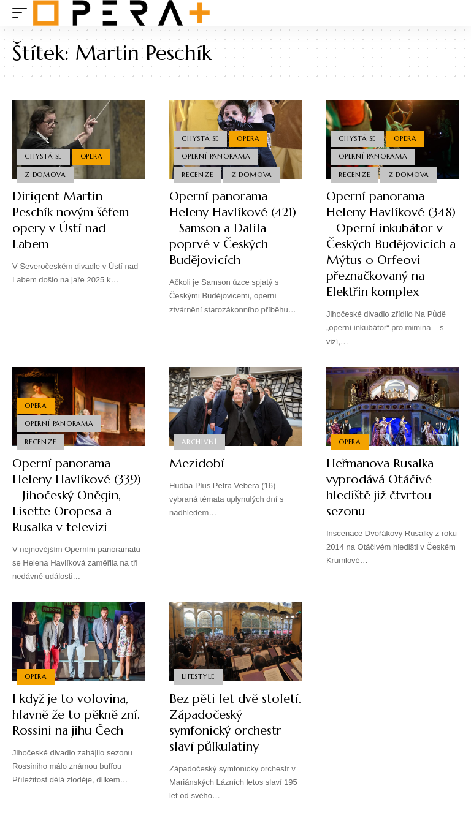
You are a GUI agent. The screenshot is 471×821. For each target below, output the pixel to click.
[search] (449, 13)
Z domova (45, 174)
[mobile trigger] (22, 13)
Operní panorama (216, 156)
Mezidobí (196, 463)
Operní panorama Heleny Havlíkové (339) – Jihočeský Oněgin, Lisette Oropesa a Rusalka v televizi (76, 495)
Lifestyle (198, 676)
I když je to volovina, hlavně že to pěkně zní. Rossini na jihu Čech (76, 714)
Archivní (199, 441)
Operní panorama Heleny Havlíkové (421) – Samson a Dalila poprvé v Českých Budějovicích (232, 228)
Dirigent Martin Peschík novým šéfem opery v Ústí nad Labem (70, 220)
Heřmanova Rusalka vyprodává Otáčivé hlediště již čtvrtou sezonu (380, 487)
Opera (91, 156)
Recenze (197, 174)
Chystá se (43, 156)
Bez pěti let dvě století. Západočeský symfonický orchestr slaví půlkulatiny (235, 722)
